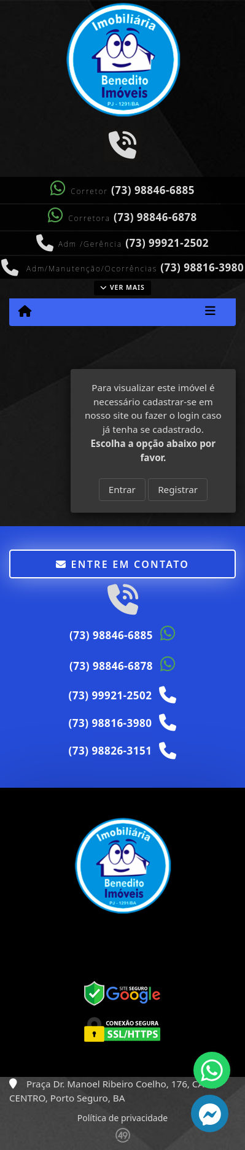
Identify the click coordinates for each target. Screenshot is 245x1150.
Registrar (178, 489)
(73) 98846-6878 (155, 217)
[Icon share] (122, 144)
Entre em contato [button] (122, 564)
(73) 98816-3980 (202, 267)
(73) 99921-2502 (167, 243)
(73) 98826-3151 (110, 751)
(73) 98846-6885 (153, 190)
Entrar (122, 489)
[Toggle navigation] (210, 312)
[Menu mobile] (24, 311)
